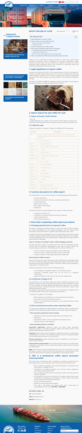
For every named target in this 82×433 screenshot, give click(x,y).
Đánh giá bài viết (61, 31)
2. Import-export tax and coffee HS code (42, 41)
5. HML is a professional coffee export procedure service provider (49, 55)
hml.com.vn (38, 399)
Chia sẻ (75, 31)
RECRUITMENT (62, 5)
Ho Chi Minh (38, 430)
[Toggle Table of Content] (75, 37)
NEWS (42, 5)
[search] (77, 2)
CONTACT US (74, 5)
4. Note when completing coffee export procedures (45, 48)
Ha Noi (36, 428)
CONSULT (51, 5)
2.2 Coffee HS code (37, 44)
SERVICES (33, 5)
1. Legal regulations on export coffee (40, 39)
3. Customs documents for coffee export (42, 46)
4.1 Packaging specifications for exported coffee (44, 50)
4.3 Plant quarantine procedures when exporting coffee (46, 54)
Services (50, 430)
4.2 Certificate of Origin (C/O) (39, 52)
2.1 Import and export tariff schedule (41, 43)
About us (23, 5)
